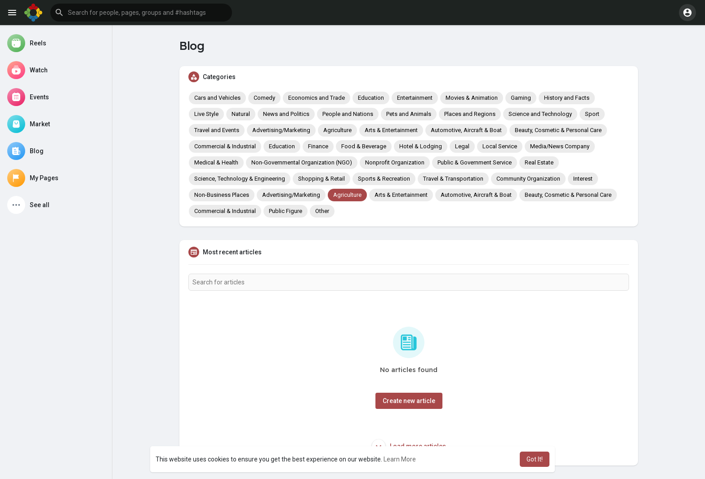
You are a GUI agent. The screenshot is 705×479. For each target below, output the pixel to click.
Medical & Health (216, 162)
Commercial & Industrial (225, 146)
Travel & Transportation (453, 178)
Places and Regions (469, 114)
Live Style (206, 114)
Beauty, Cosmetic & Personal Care (558, 130)
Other (322, 211)
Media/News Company (559, 146)
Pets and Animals (408, 114)
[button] (141, 13)
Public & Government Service (474, 162)
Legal (462, 146)
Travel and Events (216, 130)
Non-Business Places (221, 194)
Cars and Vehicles (217, 97)
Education (371, 97)
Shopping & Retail (321, 178)
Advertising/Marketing (281, 130)
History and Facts (566, 97)
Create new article (409, 400)
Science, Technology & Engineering (239, 178)
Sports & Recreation (384, 178)
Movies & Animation (472, 97)
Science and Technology (540, 114)
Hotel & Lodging (420, 146)
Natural (241, 114)
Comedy (264, 97)
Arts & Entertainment (391, 130)
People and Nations (347, 114)
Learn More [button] (400, 459)
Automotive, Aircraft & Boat (466, 130)
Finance (318, 146)
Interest (583, 178)
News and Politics (286, 114)
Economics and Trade (316, 97)
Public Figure (285, 211)
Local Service (499, 146)
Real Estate (539, 162)
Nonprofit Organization (394, 162)
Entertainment (415, 97)
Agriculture (337, 130)
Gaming (521, 97)
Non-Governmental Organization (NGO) (301, 162)
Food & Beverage (363, 146)
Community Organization (528, 178)
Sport (592, 114)
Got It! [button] (535, 459)
